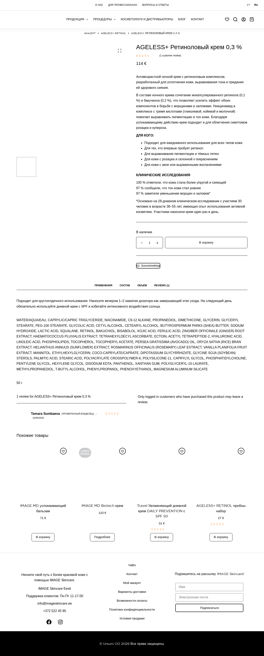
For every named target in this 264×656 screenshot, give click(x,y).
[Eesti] (248, 5)
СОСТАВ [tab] (125, 285)
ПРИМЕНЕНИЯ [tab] (103, 285)
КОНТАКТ (197, 19)
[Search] (235, 19)
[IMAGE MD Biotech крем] (102, 471)
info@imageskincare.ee (54, 603)
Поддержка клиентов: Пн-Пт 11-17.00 (54, 596)
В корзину (206, 242)
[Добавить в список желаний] (148, 266)
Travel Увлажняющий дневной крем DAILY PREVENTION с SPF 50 (161, 511)
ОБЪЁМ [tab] (142, 285)
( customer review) (170, 55)
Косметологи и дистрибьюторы (147, 19)
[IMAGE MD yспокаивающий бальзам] (43, 471)
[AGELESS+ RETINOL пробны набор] (221, 471)
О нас (99, 5)
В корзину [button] (43, 537)
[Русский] (256, 5)
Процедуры (105, 19)
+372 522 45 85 (54, 611)
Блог (182, 19)
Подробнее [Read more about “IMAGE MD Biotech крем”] (102, 537)
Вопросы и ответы (155, 5)
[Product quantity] (149, 242)
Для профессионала (122, 5)
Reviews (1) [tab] (161, 285)
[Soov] (227, 19)
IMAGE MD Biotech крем (102, 505)
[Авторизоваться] (244, 19)
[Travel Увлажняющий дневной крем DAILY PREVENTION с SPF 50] (161, 471)
